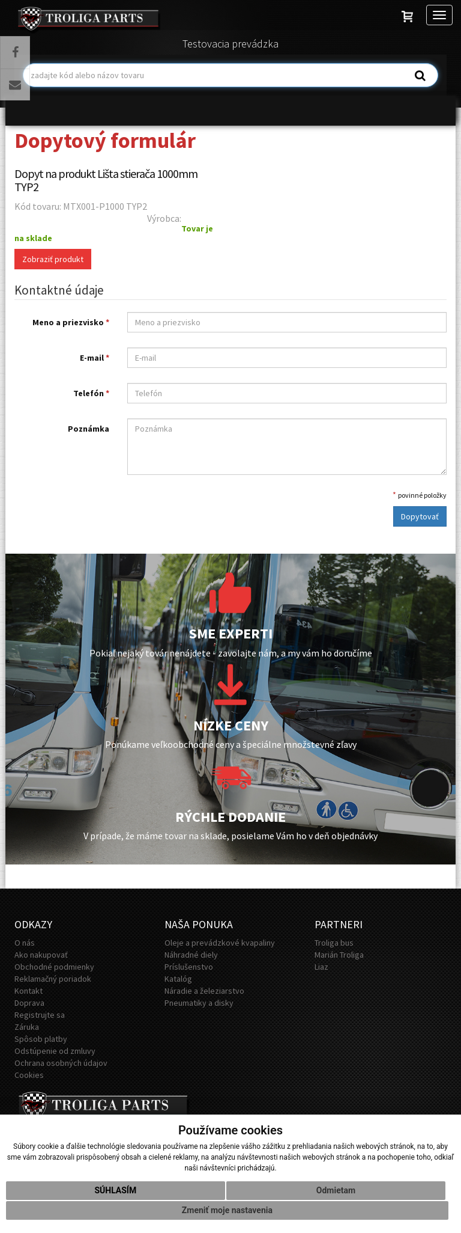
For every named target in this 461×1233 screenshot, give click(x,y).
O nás (24, 942)
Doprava (29, 1002)
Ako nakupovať (41, 954)
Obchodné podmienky (54, 966)
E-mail (94, 357)
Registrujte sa (39, 1014)
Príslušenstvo (188, 966)
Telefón (91, 393)
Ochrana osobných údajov (60, 1062)
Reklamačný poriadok (52, 978)
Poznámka (88, 428)
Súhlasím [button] (115, 1190)
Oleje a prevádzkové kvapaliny (219, 942)
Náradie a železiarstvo (204, 990)
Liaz (321, 966)
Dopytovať (420, 516)
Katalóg (178, 978)
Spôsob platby (40, 1038)
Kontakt (28, 990)
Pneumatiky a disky (199, 1002)
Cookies (29, 1074)
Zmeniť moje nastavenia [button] (227, 1210)
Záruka (26, 1026)
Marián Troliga (339, 954)
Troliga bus (334, 942)
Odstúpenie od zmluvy (54, 1050)
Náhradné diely (191, 954)
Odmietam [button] (335, 1190)
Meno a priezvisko (70, 322)
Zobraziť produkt (52, 259)
